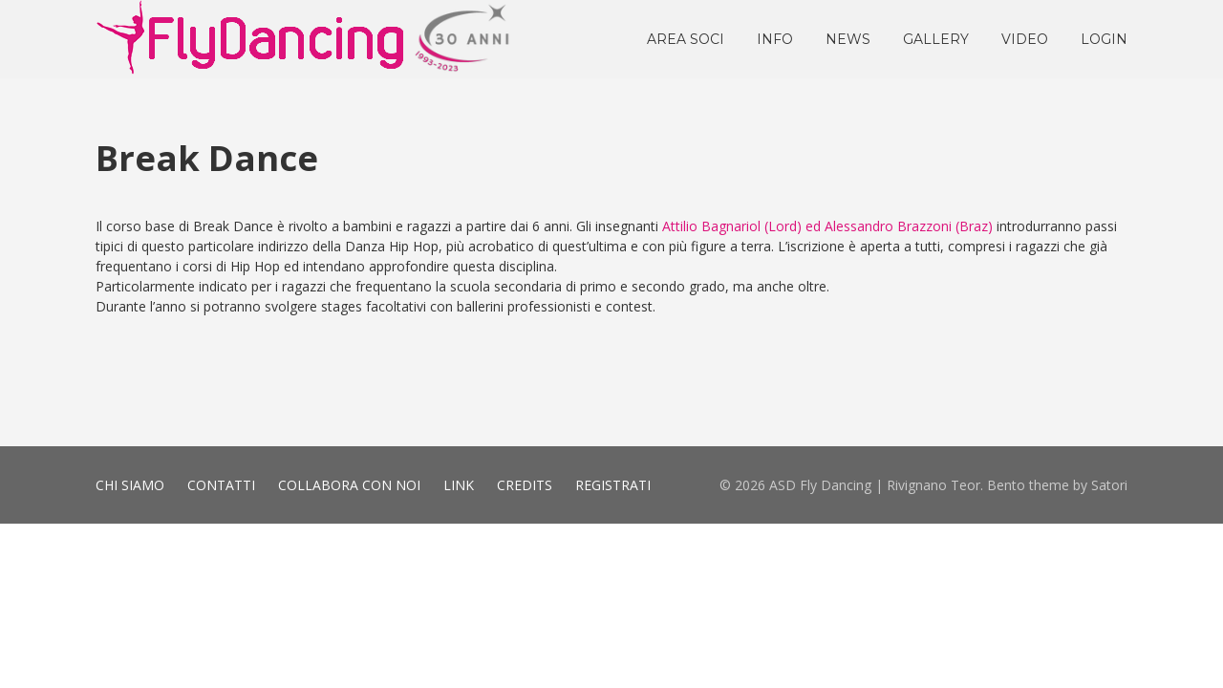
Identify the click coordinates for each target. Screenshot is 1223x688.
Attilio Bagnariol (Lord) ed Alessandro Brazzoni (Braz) (827, 226)
